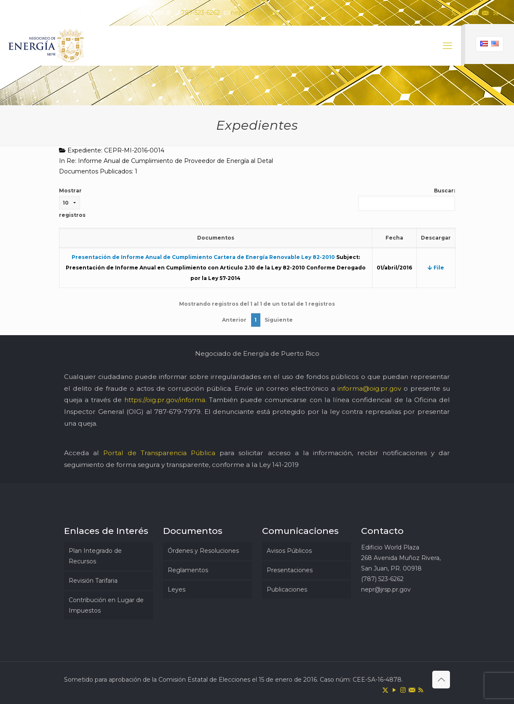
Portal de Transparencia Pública (159, 453)
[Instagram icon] (474, 13)
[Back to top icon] (441, 679)
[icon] (485, 13)
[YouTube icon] (464, 13)
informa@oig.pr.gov (369, 388)
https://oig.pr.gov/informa (164, 400)
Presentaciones (290, 570)
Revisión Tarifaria (93, 580)
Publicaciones (287, 589)
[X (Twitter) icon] (453, 13)
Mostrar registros (72, 202)
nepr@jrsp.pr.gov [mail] (256, 12)
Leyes (176, 589)
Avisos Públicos (289, 551)
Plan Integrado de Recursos (95, 556)
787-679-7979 (177, 412)
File (436, 267)
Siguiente (279, 320)
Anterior (234, 320)
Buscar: (406, 199)
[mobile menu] (447, 46)
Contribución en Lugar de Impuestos (106, 605)
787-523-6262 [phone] (200, 12)
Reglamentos (188, 570)
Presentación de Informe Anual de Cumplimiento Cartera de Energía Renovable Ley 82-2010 (203, 257)
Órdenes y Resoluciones (203, 551)
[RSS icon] (496, 13)
